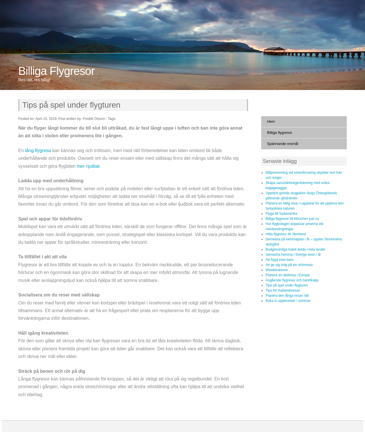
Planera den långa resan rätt (287, 296)
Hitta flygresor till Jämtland (285, 234)
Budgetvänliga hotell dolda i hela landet (295, 249)
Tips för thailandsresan (282, 290)
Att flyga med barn (279, 260)
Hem (271, 121)
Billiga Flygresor (56, 71)
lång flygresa (38, 150)
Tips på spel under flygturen (71, 105)
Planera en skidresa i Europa (287, 275)
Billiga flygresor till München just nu (292, 219)
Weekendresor (276, 270)
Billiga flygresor (279, 132)
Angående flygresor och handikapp (291, 280)
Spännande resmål (282, 144)
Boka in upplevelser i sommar (287, 301)
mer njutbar (88, 166)
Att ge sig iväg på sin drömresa (289, 265)
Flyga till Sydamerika (281, 214)
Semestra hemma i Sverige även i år (293, 255)
